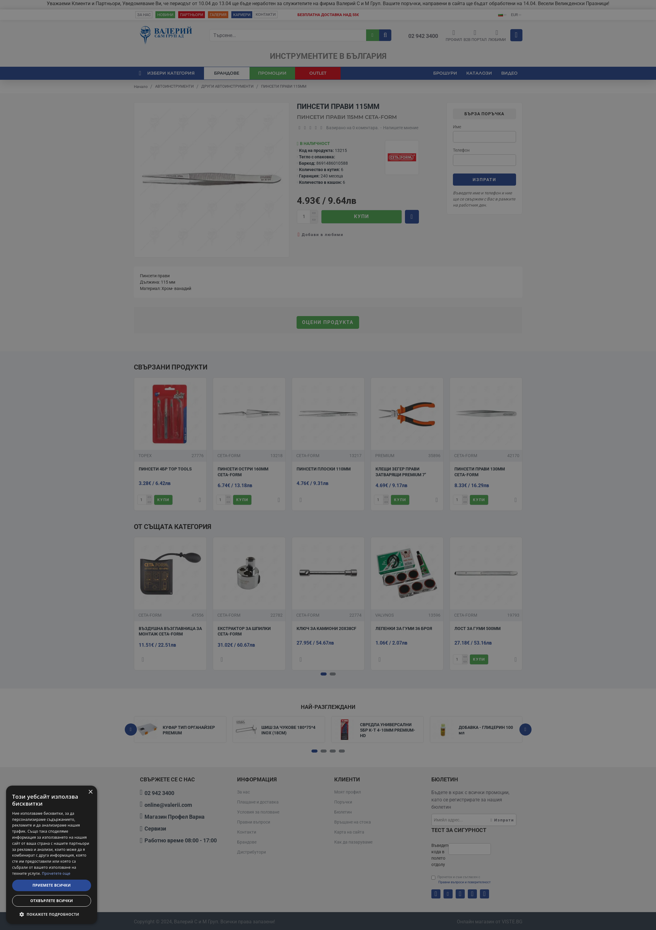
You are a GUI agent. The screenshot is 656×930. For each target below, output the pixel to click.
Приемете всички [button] (51, 885)
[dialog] (51, 855)
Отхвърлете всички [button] (51, 900)
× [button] (90, 792)
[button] (51, 914)
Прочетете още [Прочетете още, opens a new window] (56, 873)
